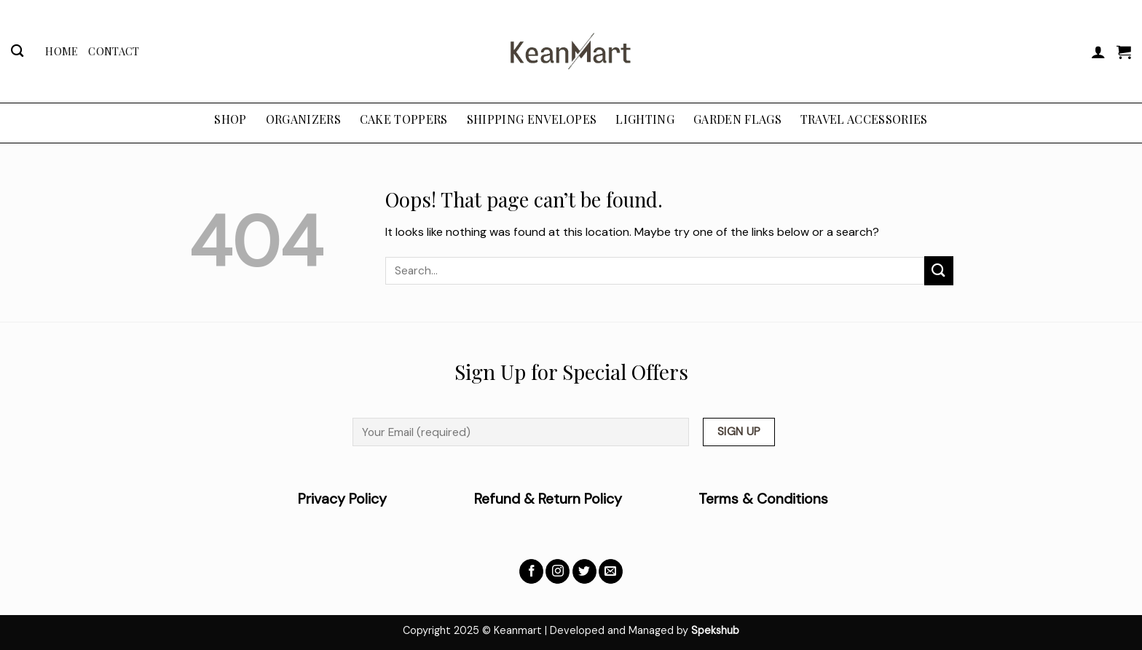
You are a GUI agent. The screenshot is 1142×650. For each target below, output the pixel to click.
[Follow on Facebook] (531, 571)
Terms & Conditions (763, 499)
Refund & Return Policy (548, 499)
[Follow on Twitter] (584, 571)
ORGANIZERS (303, 119)
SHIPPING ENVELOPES (532, 119)
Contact (113, 51)
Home (61, 51)
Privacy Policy (386, 499)
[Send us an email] (611, 571)
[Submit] (938, 270)
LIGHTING (644, 119)
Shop (230, 119)
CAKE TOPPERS (404, 119)
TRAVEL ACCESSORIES (864, 119)
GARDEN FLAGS (737, 119)
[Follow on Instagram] (558, 571)
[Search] (17, 51)
